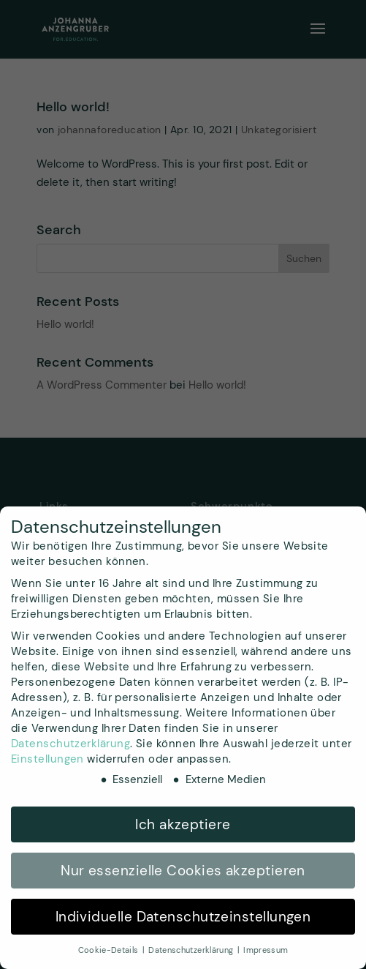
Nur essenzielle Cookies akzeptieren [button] (183, 870)
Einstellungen (47, 759)
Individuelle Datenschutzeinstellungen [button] (183, 917)
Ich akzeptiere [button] (182, 824)
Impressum (265, 950)
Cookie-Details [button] (109, 950)
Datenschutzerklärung (70, 743)
